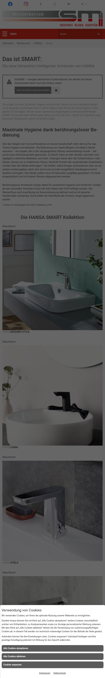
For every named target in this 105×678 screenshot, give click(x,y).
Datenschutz (60, 673)
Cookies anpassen (12, 664)
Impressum (44, 673)
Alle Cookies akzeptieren (15, 648)
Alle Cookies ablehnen (14, 656)
